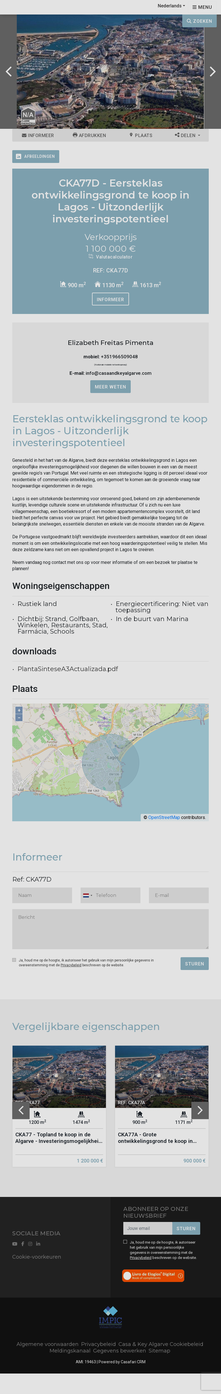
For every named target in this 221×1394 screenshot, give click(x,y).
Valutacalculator (110, 257)
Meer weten (110, 387)
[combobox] (110, 895)
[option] (110, 72)
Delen (186, 135)
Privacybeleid (71, 965)
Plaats (140, 135)
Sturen (194, 964)
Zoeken (199, 21)
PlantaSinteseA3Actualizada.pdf (67, 669)
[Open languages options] (202, 7)
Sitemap (159, 1351)
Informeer (38, 135)
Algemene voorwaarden (48, 1344)
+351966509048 (119, 356)
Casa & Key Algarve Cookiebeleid (160, 1344)
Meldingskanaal (70, 1351)
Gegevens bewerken (119, 1351)
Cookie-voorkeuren (36, 1257)
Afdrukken (89, 135)
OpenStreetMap (164, 817)
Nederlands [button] (170, 6)
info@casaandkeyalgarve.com (119, 373)
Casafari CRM (133, 1362)
